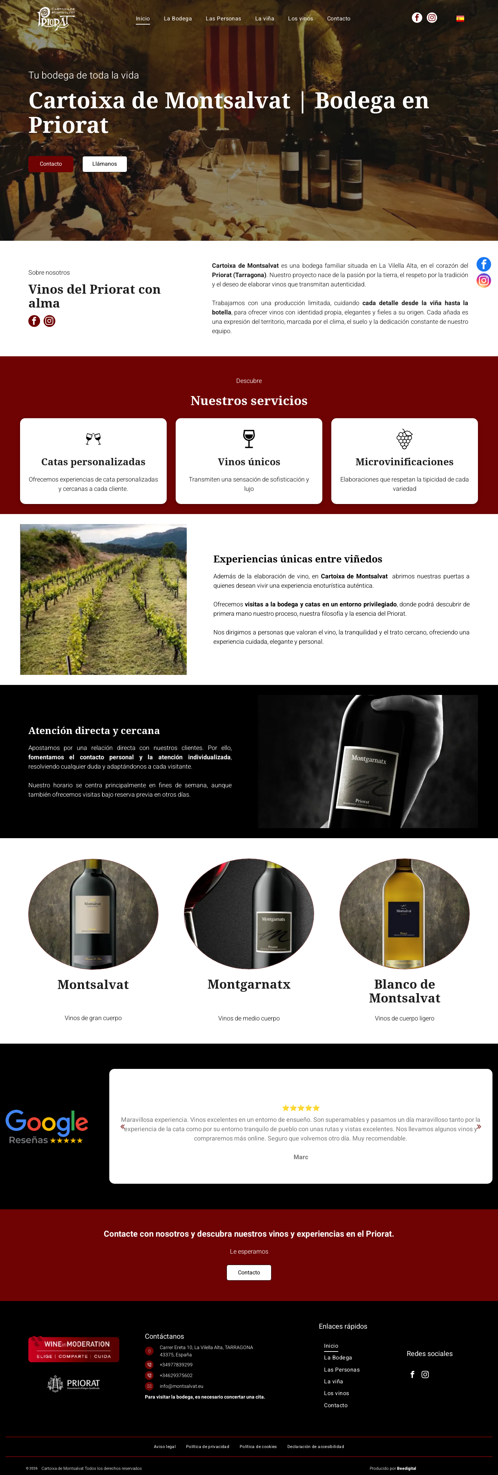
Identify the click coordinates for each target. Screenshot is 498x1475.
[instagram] (432, 18)
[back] (122, 1126)
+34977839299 (176, 1364)
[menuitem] (143, 18)
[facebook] (417, 18)
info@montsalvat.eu (181, 1386)
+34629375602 (176, 1375)
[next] (479, 1126)
